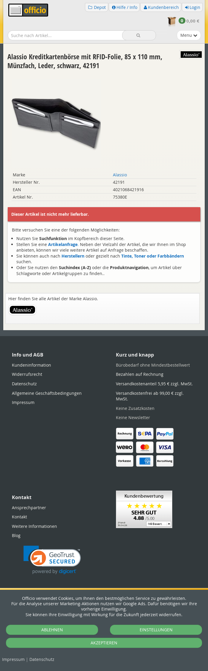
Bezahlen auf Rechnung (139, 374)
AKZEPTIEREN (104, 643)
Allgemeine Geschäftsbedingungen (47, 393)
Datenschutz (41, 659)
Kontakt (19, 517)
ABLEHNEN (52, 629)
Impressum (13, 659)
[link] (52, 560)
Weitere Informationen (34, 526)
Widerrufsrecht (27, 374)
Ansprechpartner (29, 507)
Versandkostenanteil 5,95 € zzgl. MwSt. (154, 383)
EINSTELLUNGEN (156, 629)
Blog (16, 535)
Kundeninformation (31, 365)
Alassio (120, 175)
